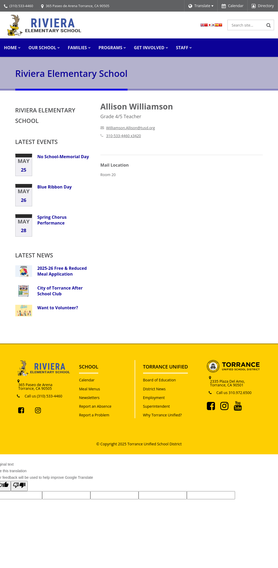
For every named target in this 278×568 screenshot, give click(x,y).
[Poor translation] (19, 486)
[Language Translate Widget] (201, 6)
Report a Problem (94, 414)
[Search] (269, 25)
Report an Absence (95, 406)
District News (154, 388)
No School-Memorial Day (63, 157)
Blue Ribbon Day (54, 187)
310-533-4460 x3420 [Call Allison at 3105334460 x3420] (123, 135)
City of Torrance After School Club (60, 291)
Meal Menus (89, 388)
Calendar (87, 379)
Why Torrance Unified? (162, 414)
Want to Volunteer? (57, 308)
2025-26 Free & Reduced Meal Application (62, 271)
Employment (154, 397)
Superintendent (156, 406)
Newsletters (89, 397)
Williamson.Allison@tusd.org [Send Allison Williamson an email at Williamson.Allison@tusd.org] (130, 127)
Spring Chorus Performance (52, 220)
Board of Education (159, 379)
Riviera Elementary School (45, 115)
